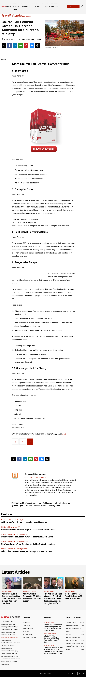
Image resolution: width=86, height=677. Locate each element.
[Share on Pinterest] (26, 45)
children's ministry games (30, 503)
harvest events (40, 506)
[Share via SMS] (32, 45)
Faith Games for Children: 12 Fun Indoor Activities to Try (24, 522)
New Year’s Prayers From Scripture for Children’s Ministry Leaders (27, 544)
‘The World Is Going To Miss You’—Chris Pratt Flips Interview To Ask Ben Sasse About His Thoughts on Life (53, 599)
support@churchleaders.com (9, 637)
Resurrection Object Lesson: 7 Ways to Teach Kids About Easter (27, 537)
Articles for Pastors (29, 591)
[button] (82, 6)
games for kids (26, 506)
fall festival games (62, 503)
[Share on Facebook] (9, 45)
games (15, 506)
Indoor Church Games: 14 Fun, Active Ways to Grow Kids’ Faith (26, 551)
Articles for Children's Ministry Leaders (17, 17)
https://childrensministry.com (35, 477)
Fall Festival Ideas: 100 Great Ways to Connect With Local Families (28, 529)
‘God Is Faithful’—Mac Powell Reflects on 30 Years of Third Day (73, 596)
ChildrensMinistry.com (30, 39)
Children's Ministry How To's (10, 527)
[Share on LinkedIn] (15, 45)
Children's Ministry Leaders (12, 15)
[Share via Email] (20, 45)
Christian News (7, 591)
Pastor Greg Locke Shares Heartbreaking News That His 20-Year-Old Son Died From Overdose (11, 599)
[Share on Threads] (37, 45)
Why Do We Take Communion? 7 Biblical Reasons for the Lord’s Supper (32, 597)
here (64, 434)
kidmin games (54, 506)
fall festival (47, 503)
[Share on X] (4, 45)
